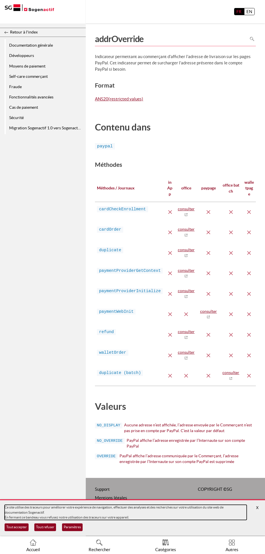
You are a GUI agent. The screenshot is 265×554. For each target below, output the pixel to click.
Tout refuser (45, 527)
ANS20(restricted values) (119, 99)
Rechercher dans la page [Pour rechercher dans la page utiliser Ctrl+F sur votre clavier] (252, 39)
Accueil (33, 549)
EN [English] (249, 11)
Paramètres (72, 527)
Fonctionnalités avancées (31, 97)
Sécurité (16, 117)
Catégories (165, 549)
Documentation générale (31, 45)
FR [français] (239, 11)
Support (102, 489)
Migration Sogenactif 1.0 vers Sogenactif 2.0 (46, 128)
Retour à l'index (24, 32)
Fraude (15, 86)
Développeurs (21, 55)
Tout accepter (16, 527)
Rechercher (99, 549)
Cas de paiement (23, 107)
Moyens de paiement (27, 66)
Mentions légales (111, 497)
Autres (232, 549)
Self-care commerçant (28, 76)
